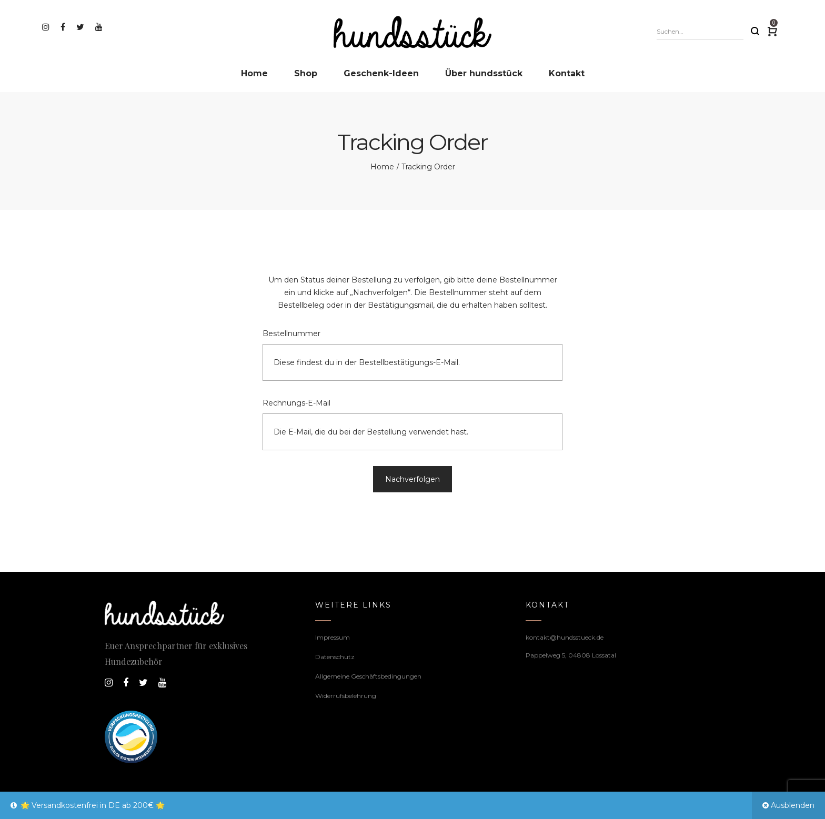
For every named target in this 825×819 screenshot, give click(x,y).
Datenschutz (335, 657)
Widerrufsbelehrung (345, 696)
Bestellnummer (291, 333)
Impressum (332, 637)
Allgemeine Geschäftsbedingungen (368, 676)
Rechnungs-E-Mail (296, 403)
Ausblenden (792, 805)
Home (382, 166)
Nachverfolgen (412, 479)
